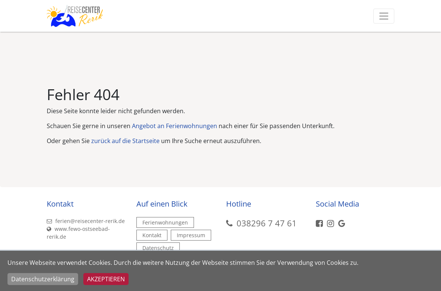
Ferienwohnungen (165, 222)
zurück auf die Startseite (125, 141)
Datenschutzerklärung (42, 279)
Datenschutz (158, 247)
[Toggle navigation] (383, 16)
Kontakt (151, 235)
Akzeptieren (106, 279)
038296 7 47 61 (267, 223)
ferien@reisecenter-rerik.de (86, 221)
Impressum (191, 235)
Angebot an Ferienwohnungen (174, 126)
